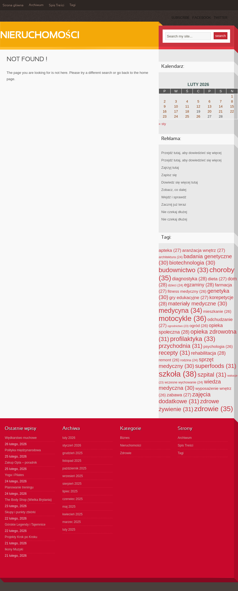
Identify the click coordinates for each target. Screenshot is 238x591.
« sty (162, 124)
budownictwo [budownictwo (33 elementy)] (183, 269)
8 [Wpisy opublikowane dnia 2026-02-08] (232, 101)
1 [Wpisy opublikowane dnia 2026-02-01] (232, 96)
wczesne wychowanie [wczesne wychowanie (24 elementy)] (184, 382)
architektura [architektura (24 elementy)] (171, 257)
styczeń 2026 (71, 445)
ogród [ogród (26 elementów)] (199, 325)
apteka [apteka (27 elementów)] (170, 250)
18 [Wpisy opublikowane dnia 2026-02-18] (187, 111)
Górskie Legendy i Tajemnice (25, 524)
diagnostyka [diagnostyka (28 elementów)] (189, 278)
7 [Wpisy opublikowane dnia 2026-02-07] (221, 101)
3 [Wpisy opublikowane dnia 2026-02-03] (176, 101)
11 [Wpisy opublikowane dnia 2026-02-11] (187, 106)
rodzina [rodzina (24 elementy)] (189, 360)
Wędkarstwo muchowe (21, 438)
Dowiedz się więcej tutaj (179, 182)
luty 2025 (68, 529)
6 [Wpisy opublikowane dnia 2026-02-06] (209, 101)
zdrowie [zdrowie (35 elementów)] (213, 409)
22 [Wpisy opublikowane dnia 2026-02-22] (232, 111)
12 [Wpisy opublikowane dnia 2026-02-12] (198, 106)
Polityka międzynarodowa (23, 450)
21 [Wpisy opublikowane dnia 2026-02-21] (220, 111)
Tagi (73, 5)
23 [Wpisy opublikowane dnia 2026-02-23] (164, 116)
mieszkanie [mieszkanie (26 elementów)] (217, 311)
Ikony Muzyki (14, 549)
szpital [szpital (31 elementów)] (212, 374)
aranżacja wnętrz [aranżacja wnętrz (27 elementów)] (203, 250)
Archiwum (36, 5)
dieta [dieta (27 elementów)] (217, 278)
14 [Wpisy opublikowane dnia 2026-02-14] (220, 106)
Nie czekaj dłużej (174, 212)
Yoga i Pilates (14, 475)
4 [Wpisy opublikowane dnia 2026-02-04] (187, 101)
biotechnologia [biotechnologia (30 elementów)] (192, 263)
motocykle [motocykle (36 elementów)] (183, 318)
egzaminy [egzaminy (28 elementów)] (199, 284)
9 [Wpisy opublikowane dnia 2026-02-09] (165, 106)
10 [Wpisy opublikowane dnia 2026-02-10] (176, 106)
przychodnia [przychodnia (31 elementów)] (181, 346)
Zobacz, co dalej (173, 190)
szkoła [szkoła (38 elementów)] (177, 373)
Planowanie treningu (19, 487)
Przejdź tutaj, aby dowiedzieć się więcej (191, 153)
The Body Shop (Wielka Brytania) (28, 500)
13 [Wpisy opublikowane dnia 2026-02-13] (209, 106)
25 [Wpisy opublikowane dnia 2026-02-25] (187, 116)
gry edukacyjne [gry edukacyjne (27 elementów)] (188, 297)
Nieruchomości (39, 35)
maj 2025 (68, 506)
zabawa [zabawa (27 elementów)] (179, 394)
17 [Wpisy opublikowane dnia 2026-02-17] (176, 111)
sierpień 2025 (71, 484)
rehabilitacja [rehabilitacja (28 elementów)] (208, 353)
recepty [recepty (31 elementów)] (174, 352)
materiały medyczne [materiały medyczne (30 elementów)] (197, 303)
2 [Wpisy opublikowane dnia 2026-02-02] (165, 101)
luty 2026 (68, 438)
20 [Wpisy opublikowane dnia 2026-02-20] (209, 111)
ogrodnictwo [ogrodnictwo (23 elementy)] (178, 326)
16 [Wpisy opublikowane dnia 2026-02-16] (164, 111)
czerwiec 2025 (72, 499)
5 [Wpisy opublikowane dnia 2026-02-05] (198, 101)
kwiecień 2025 (72, 514)
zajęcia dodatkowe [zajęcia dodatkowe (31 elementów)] (184, 398)
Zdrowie (125, 453)
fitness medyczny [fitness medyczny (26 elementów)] (187, 291)
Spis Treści (56, 5)
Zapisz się (169, 175)
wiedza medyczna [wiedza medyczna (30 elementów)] (190, 384)
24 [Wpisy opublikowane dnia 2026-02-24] (176, 116)
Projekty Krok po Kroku (21, 537)
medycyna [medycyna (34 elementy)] (180, 310)
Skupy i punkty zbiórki (20, 512)
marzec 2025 (71, 522)
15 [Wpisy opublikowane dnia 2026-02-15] (232, 106)
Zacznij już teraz (173, 204)
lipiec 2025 (69, 491)
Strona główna (13, 5)
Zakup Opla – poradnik (21, 462)
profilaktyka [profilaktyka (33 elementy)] (192, 338)
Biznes (125, 438)
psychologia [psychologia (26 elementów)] (218, 346)
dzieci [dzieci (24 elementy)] (175, 285)
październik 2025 (74, 468)
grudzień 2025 (72, 453)
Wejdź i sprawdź (173, 197)
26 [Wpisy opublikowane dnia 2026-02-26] (198, 116)
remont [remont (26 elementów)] (169, 360)
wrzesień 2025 (72, 476)
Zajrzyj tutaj (170, 168)
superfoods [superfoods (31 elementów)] (215, 366)
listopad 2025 (71, 461)
